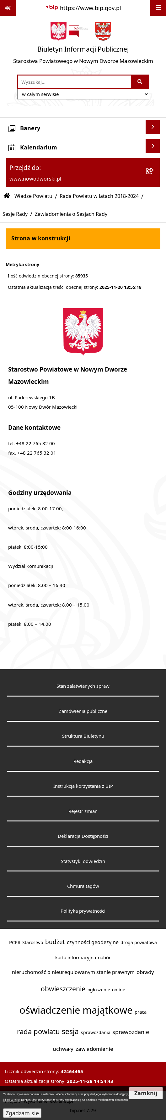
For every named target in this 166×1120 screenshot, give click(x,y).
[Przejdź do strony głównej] (83, 45)
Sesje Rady (15, 213)
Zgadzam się (22, 1113)
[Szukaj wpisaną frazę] (140, 82)
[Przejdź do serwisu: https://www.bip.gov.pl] (83, 7)
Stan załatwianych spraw (83, 686)
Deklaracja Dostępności (83, 836)
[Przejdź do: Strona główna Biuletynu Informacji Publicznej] (6, 196)
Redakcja (83, 761)
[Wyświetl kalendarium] (153, 146)
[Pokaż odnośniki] (8, 8)
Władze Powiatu (33, 196)
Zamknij (146, 1093)
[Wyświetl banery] (153, 127)
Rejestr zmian (83, 811)
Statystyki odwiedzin (83, 861)
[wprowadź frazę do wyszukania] (74, 82)
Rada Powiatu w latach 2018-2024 (99, 196)
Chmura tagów (83, 886)
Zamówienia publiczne (83, 711)
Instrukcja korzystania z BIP (83, 786)
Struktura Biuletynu (83, 736)
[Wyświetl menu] (158, 8)
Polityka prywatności (83, 911)
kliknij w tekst (11, 1099)
